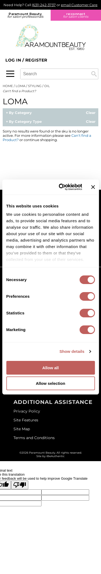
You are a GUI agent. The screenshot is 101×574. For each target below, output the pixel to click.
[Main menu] (10, 74)
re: (76, 15)
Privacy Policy (26, 411)
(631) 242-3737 (44, 5)
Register (36, 60)
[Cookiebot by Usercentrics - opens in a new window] (61, 187)
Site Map (21, 428)
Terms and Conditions (34, 437)
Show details (72, 351)
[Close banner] (93, 187)
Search (94, 74)
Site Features (25, 420)
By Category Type (25, 122)
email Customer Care (79, 5)
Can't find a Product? (19, 91)
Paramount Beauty (25, 15)
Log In (13, 60)
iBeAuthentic (55, 456)
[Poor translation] (19, 484)
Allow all (50, 367)
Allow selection (50, 383)
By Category (20, 113)
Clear (91, 113)
